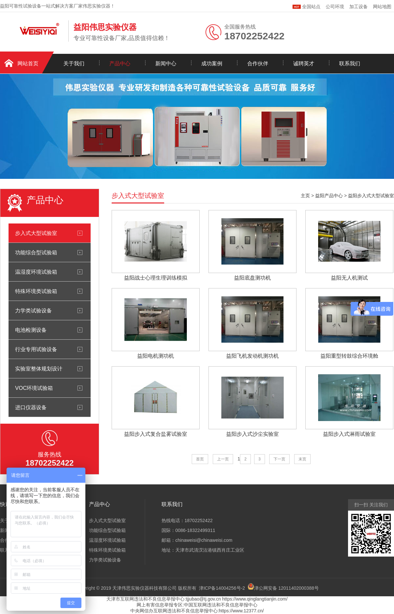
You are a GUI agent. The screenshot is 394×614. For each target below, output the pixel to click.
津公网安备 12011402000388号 (286, 588)
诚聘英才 (303, 63)
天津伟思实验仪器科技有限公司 (144, 588)
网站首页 (27, 63)
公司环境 (335, 6)
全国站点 (306, 5)
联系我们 (349, 63)
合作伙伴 (257, 63)
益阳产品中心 (329, 195)
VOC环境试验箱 (34, 388)
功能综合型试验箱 (36, 252)
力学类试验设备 (33, 310)
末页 (302, 459)
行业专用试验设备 (36, 349)
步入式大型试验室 (36, 233)
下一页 (279, 459)
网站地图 (382, 6)
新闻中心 (165, 63)
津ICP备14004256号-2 (222, 588)
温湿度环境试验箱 (36, 272)
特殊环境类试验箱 (36, 291)
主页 (305, 195)
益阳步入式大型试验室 (371, 195)
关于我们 (73, 63)
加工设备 (358, 6)
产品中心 (119, 63)
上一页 (223, 459)
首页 (200, 459)
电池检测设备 (31, 330)
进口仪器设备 (31, 407)
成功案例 (211, 63)
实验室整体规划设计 (38, 368)
